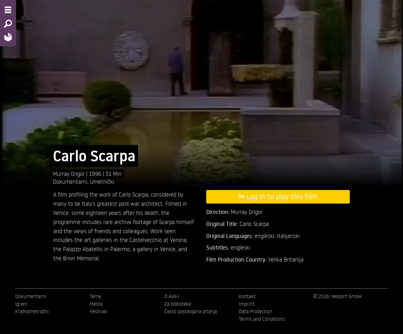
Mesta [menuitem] (96, 304)
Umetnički (102, 181)
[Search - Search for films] (8, 24)
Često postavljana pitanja (190, 311)
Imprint (247, 304)
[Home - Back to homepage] (8, 37)
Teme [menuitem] (95, 296)
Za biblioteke (177, 304)
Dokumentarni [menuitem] (30, 296)
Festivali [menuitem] (98, 311)
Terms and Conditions (262, 319)
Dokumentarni (70, 181)
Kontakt (247, 296)
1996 (96, 173)
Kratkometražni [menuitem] (32, 311)
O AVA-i (171, 296)
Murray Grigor (69, 173)
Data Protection (255, 311)
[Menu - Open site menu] (8, 10)
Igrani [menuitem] (21, 304)
